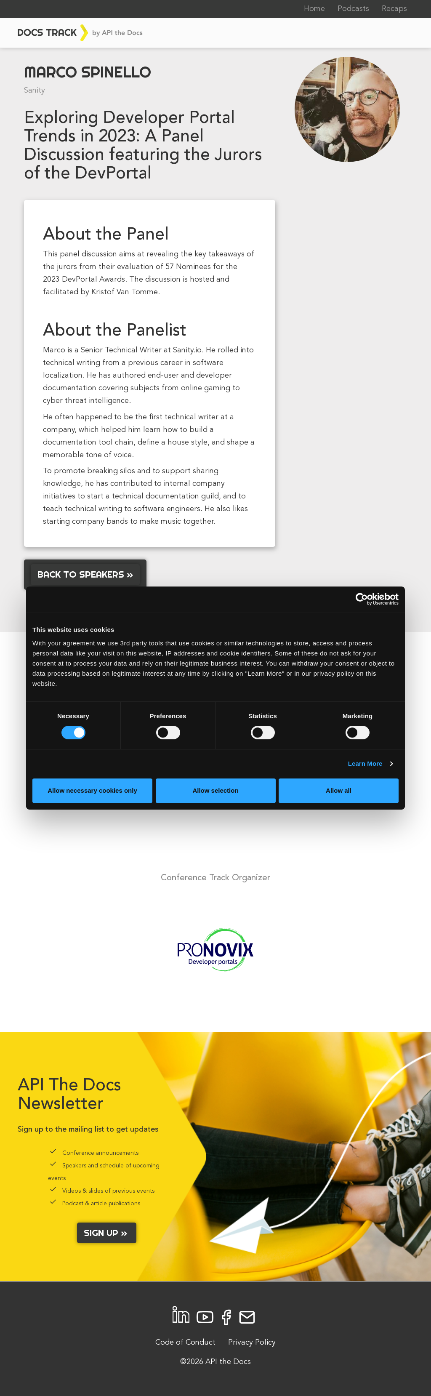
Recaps (394, 9)
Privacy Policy (252, 1342)
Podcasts (353, 9)
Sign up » (107, 1233)
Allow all (338, 790)
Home (314, 9)
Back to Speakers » (85, 574)
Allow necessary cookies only (92, 790)
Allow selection (215, 790)
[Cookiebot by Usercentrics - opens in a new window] (362, 599)
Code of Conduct (185, 1342)
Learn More (365, 763)
